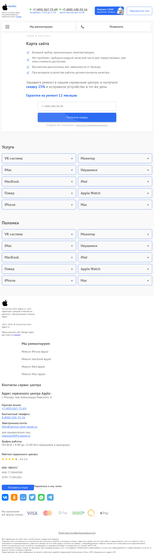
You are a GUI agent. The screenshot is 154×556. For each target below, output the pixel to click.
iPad (84, 181)
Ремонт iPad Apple (33, 366)
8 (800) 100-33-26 (13, 417)
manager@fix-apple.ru (16, 435)
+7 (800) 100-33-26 (74, 9)
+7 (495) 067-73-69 (45, 9)
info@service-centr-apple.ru (19, 426)
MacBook (12, 181)
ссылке (17, 334)
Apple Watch (91, 193)
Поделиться (5, 497)
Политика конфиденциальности (77, 532)
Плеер (9, 193)
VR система (14, 158)
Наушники (89, 170)
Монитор (88, 158)
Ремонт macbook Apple (36, 359)
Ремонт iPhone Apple (35, 351)
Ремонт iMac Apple (33, 374)
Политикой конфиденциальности (92, 125)
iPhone (10, 204)
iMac (8, 170)
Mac (84, 204)
